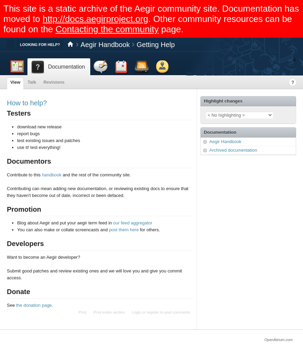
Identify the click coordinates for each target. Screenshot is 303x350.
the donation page (34, 305)
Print (82, 312)
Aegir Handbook (105, 44)
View (15, 82)
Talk (31, 82)
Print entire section (109, 312)
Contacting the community (107, 29)
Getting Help (156, 44)
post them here (124, 229)
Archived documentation (233, 150)
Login (136, 312)
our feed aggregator (132, 222)
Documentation (220, 132)
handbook (51, 174)
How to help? (27, 103)
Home (70, 44)
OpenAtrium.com (278, 340)
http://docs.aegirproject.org (95, 19)
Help (292, 82)
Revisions (53, 82)
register (153, 312)
